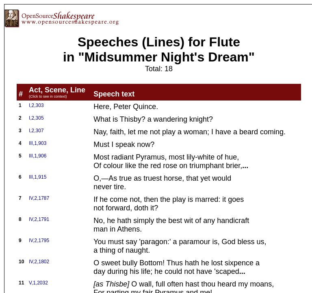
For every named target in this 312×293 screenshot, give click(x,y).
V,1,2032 (38, 283)
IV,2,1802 (39, 262)
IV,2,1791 (39, 219)
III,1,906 (37, 156)
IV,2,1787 (39, 198)
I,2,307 (36, 130)
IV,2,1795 (39, 240)
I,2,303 (36, 105)
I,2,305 (36, 118)
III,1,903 (37, 143)
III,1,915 (37, 177)
